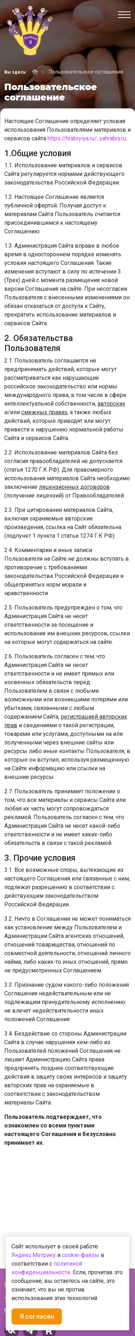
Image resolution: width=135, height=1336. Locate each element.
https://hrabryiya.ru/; (73, 138)
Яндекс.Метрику (34, 1255)
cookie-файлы (80, 1255)
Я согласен (37, 1316)
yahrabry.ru (112, 138)
